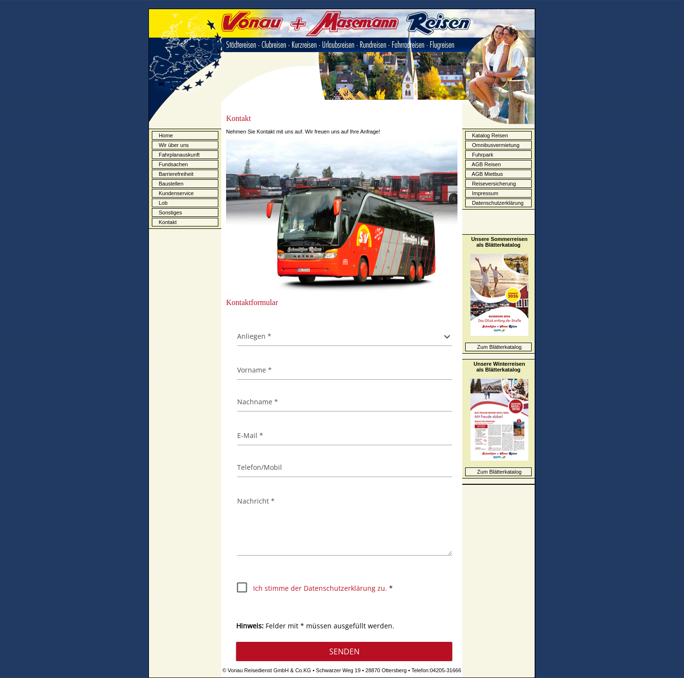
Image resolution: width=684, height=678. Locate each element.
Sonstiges (169, 213)
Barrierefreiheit (175, 174)
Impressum (483, 193)
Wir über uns (172, 145)
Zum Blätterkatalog (499, 347)
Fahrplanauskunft (177, 155)
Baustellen (170, 184)
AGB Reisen (484, 164)
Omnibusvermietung (494, 145)
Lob (162, 203)
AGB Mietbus (485, 174)
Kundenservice (175, 194)
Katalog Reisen (488, 135)
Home (166, 136)
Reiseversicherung (492, 183)
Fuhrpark (480, 155)
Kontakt (166, 223)
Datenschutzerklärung (495, 203)
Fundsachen (172, 165)
